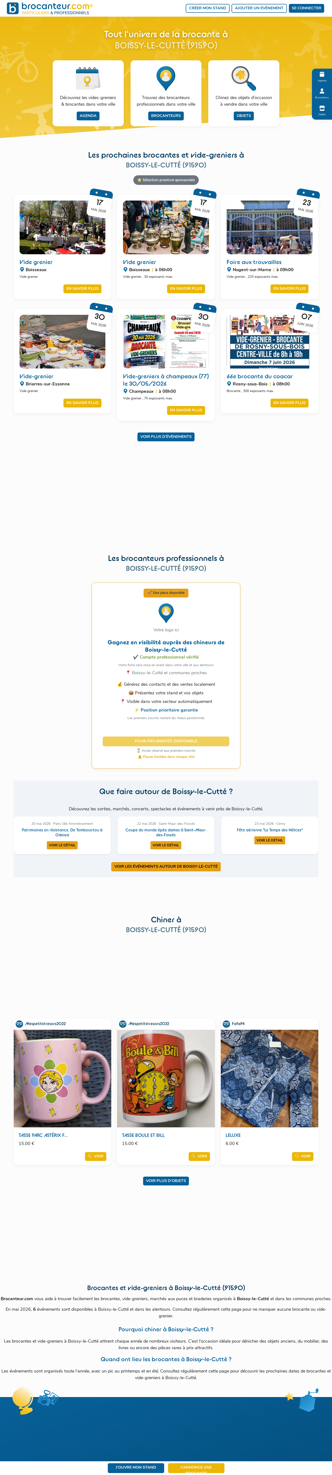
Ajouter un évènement (259, 8)
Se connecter (306, 8)
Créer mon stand (207, 8)
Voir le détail (62, 845)
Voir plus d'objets (166, 1181)
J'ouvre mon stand (136, 1468)
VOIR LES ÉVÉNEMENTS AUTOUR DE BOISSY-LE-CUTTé (166, 867)
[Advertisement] (166, 501)
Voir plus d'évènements (166, 437)
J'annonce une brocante (196, 1469)
